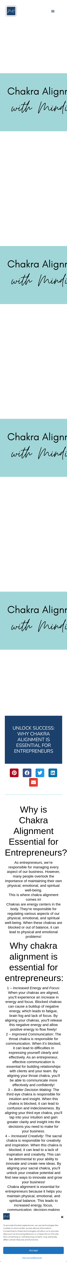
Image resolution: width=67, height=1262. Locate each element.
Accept (33, 1250)
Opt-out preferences (32, 1257)
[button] (62, 1217)
